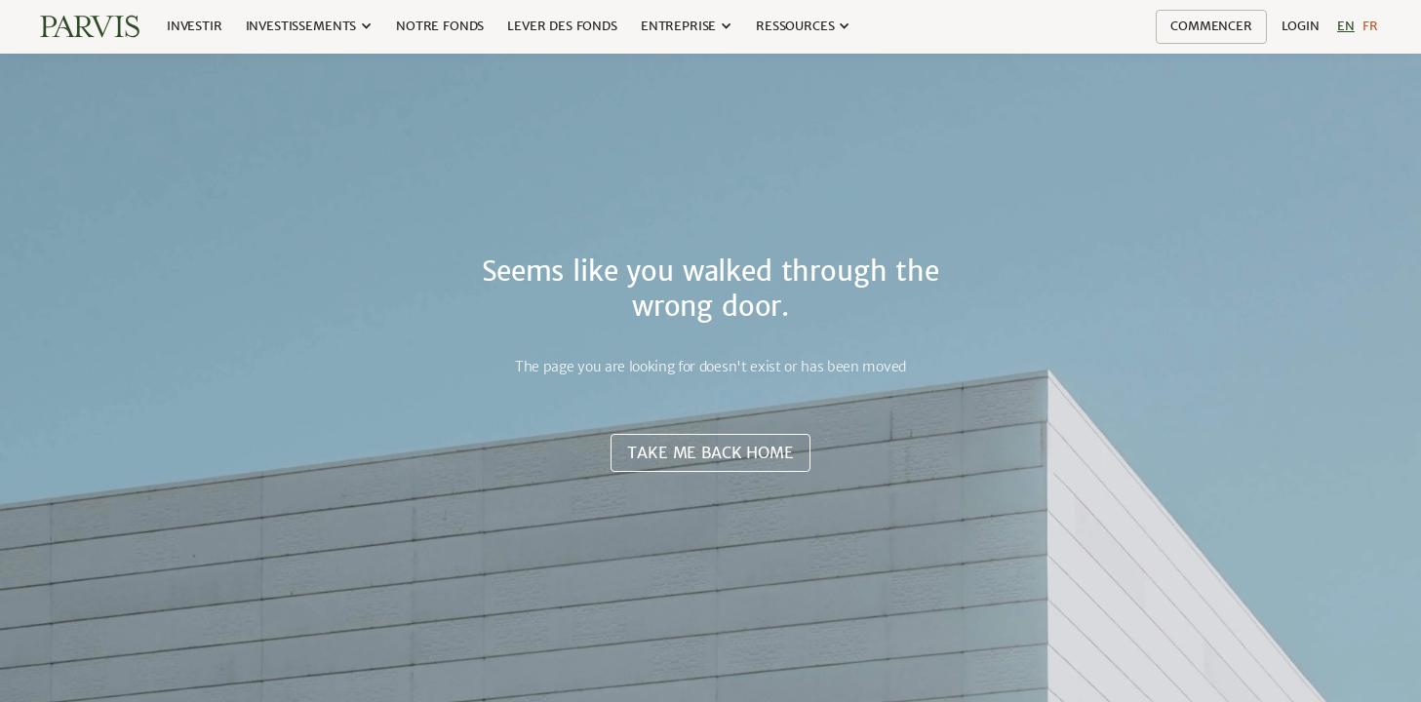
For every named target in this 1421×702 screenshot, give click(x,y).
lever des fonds (562, 26)
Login (1301, 26)
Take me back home (710, 452)
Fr (1370, 26)
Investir (194, 26)
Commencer (1211, 26)
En (1346, 26)
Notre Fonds (440, 26)
